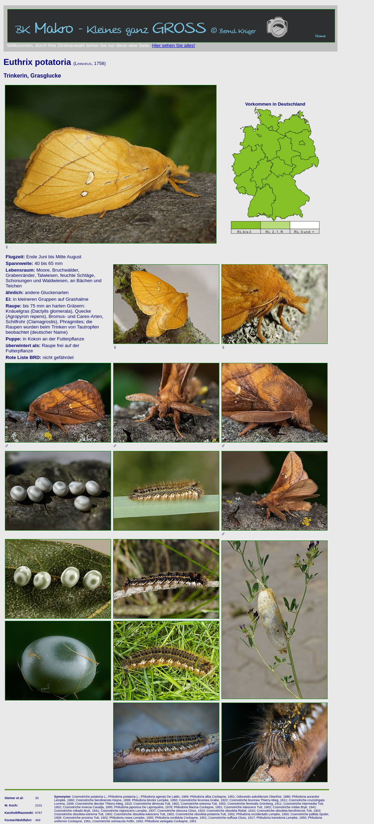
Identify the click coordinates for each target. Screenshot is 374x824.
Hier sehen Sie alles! (173, 45)
